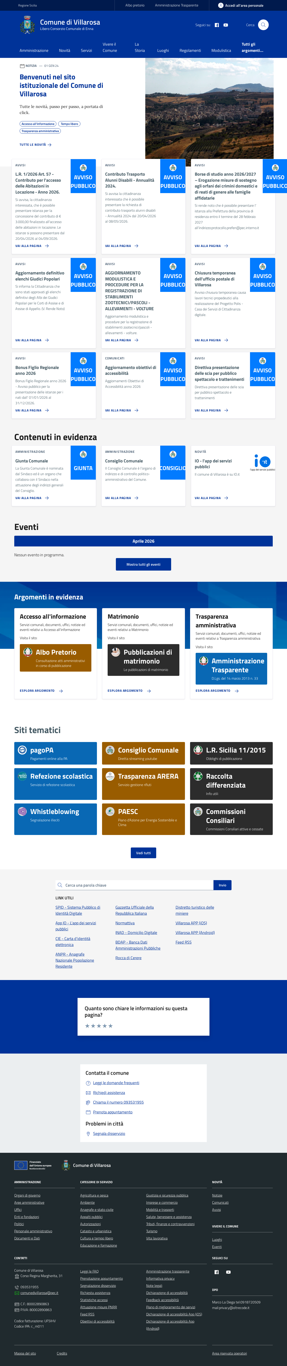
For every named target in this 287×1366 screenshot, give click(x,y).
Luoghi (163, 50)
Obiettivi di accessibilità (97, 1321)
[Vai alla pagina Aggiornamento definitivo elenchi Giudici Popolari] (31, 338)
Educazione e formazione (98, 1245)
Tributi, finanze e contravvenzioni (170, 1224)
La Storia (140, 47)
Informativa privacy (160, 1278)
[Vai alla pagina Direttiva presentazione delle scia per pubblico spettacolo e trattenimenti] (210, 408)
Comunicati (220, 1202)
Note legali (154, 1285)
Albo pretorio (134, 5)
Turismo (151, 1231)
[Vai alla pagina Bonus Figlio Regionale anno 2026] (31, 408)
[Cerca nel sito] (263, 24)
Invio (222, 885)
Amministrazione (34, 50)
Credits (62, 1353)
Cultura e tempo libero (96, 1238)
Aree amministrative (29, 1202)
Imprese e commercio (162, 1202)
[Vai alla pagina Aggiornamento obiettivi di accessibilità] (121, 408)
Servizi (86, 50)
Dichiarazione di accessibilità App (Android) (170, 1325)
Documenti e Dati (27, 1238)
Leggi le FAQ (89, 1271)
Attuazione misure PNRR (98, 1307)
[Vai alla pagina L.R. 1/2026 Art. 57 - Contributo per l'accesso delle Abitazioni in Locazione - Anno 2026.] (31, 244)
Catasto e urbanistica (95, 1231)
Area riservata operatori (229, 1353)
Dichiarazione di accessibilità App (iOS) (174, 1314)
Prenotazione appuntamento (101, 1278)
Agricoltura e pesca (94, 1195)
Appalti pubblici (91, 1216)
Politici (19, 1224)
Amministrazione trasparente (167, 1271)
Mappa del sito (25, 1353)
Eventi (217, 1246)
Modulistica (221, 50)
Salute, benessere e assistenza (169, 1216)
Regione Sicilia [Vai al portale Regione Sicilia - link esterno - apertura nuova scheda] (27, 5)
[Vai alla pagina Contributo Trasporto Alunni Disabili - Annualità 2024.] (121, 244)
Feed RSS (87, 1314)
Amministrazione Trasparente (176, 5)
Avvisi (216, 1209)
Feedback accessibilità (162, 1300)
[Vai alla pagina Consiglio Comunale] (121, 496)
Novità (64, 50)
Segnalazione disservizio (98, 1285)
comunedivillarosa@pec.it (39, 1292)
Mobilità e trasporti (160, 1209)
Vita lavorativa (157, 1238)
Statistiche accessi (94, 1300)
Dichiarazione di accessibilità (167, 1292)
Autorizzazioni (90, 1224)
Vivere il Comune (110, 47)
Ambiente (87, 1202)
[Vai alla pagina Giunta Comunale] (31, 496)
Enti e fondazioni (26, 1216)
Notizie (217, 1195)
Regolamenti (190, 50)
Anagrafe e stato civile (96, 1209)
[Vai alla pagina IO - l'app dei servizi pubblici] (210, 496)
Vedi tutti (143, 853)
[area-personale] (241, 5)
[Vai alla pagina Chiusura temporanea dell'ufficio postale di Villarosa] (210, 338)
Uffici (18, 1209)
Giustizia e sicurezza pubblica (167, 1195)
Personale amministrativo (33, 1231)
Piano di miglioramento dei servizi (170, 1307)
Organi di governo (27, 1195)
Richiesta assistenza (95, 1292)
